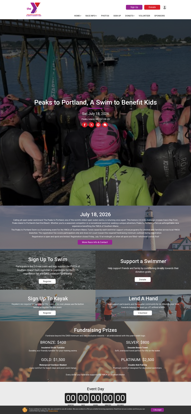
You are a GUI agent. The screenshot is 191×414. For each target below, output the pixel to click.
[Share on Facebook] (85, 124)
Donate (151, 7)
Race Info (90, 16)
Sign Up (134, 7)
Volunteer (144, 16)
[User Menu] (164, 7)
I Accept (157, 410)
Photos (105, 16)
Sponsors (159, 16)
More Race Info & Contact (95, 243)
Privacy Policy (53, 411)
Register (47, 287)
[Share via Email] (98, 124)
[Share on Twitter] (91, 124)
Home (77, 16)
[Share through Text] (105, 124)
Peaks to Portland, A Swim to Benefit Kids (95, 102)
